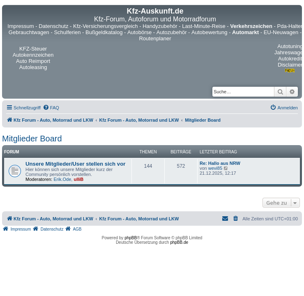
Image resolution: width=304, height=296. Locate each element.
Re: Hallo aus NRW (220, 163)
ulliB (78, 179)
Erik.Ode (62, 179)
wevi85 (215, 168)
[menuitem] (51, 108)
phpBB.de (179, 242)
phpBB (130, 238)
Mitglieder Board (32, 138)
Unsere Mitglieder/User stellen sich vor (75, 164)
